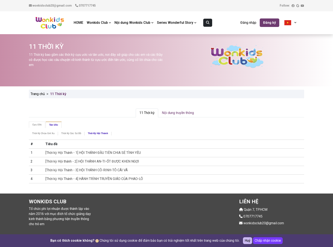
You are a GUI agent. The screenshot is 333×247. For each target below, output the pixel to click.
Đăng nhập (248, 23)
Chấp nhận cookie (268, 241)
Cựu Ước (37, 124)
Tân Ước (53, 125)
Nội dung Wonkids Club (134, 23)
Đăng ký (269, 23)
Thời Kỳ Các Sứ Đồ (71, 133)
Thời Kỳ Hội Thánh (98, 133)
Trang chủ (38, 94)
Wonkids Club (99, 23)
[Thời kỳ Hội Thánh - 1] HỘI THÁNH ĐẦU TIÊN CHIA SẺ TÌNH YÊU (93, 153)
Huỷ (247, 241)
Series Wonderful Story (176, 23)
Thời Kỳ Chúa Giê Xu (43, 133)
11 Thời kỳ (147, 113)
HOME (78, 23)
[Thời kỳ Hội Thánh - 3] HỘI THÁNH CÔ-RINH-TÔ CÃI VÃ (86, 170)
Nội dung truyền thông (178, 113)
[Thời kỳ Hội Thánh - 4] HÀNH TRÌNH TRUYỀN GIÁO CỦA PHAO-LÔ (94, 179)
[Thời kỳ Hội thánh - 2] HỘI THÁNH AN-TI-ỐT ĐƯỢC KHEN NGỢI (92, 161)
